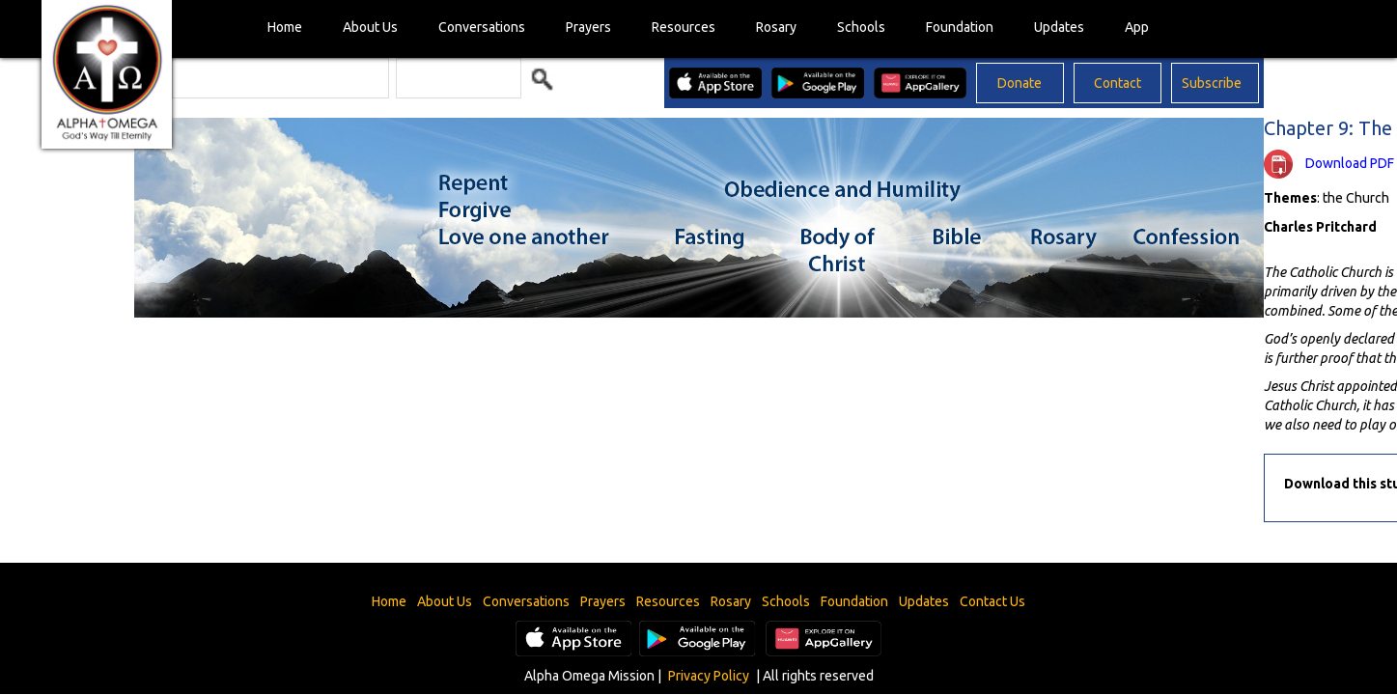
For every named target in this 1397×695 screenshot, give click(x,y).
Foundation (959, 27)
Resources (683, 27)
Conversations (481, 27)
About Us (370, 27)
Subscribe (1212, 83)
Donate (1019, 83)
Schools (861, 27)
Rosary (776, 27)
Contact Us (992, 601)
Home (284, 27)
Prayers (588, 27)
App (1137, 27)
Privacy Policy (708, 675)
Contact (1117, 83)
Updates (1059, 27)
